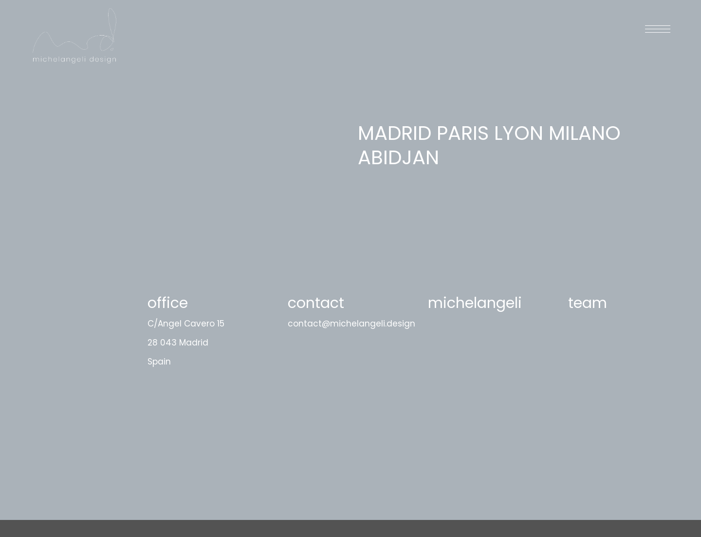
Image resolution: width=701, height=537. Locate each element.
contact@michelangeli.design (351, 323)
